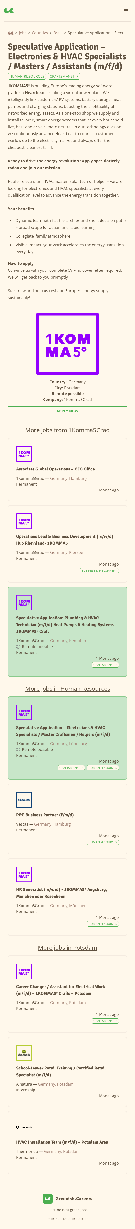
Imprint (52, 1218)
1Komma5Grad (78, 399)
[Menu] (126, 11)
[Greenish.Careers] (9, 11)
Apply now (67, 411)
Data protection (76, 1218)
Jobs (23, 33)
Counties (40, 33)
